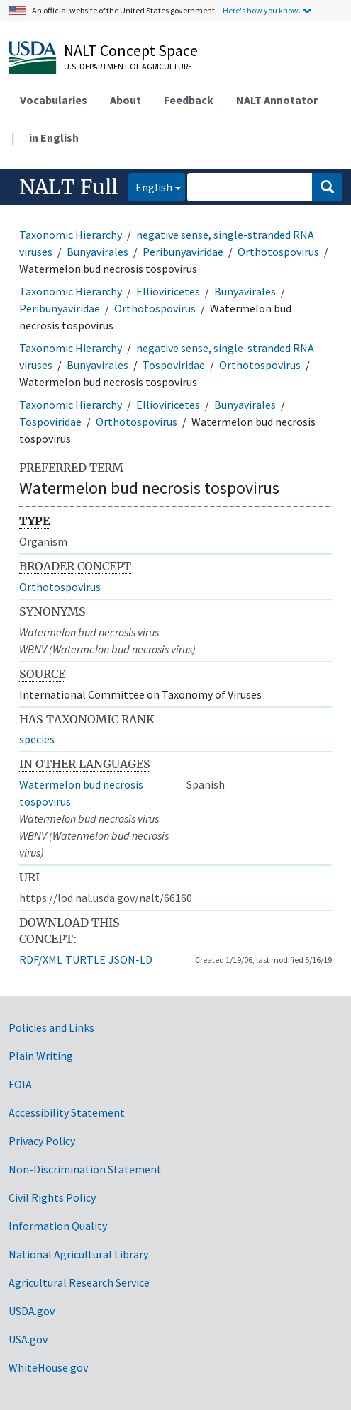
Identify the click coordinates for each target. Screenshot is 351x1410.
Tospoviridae (174, 365)
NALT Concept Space (131, 50)
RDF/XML (40, 959)
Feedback (188, 100)
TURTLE (85, 959)
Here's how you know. (262, 10)
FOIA (20, 1084)
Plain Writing (41, 1056)
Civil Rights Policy (52, 1197)
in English (54, 137)
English (150, 186)
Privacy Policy (42, 1141)
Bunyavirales (97, 251)
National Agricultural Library (78, 1254)
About (125, 100)
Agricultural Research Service (79, 1282)
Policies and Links (51, 1027)
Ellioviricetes (168, 291)
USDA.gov (32, 1311)
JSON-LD (130, 959)
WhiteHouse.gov (48, 1367)
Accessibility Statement (67, 1112)
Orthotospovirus (278, 251)
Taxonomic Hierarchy (70, 234)
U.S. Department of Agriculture (128, 66)
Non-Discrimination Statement (85, 1169)
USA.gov (28, 1339)
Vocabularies (53, 100)
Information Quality (58, 1226)
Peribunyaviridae (183, 251)
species (37, 739)
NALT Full (68, 187)
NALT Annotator (277, 100)
